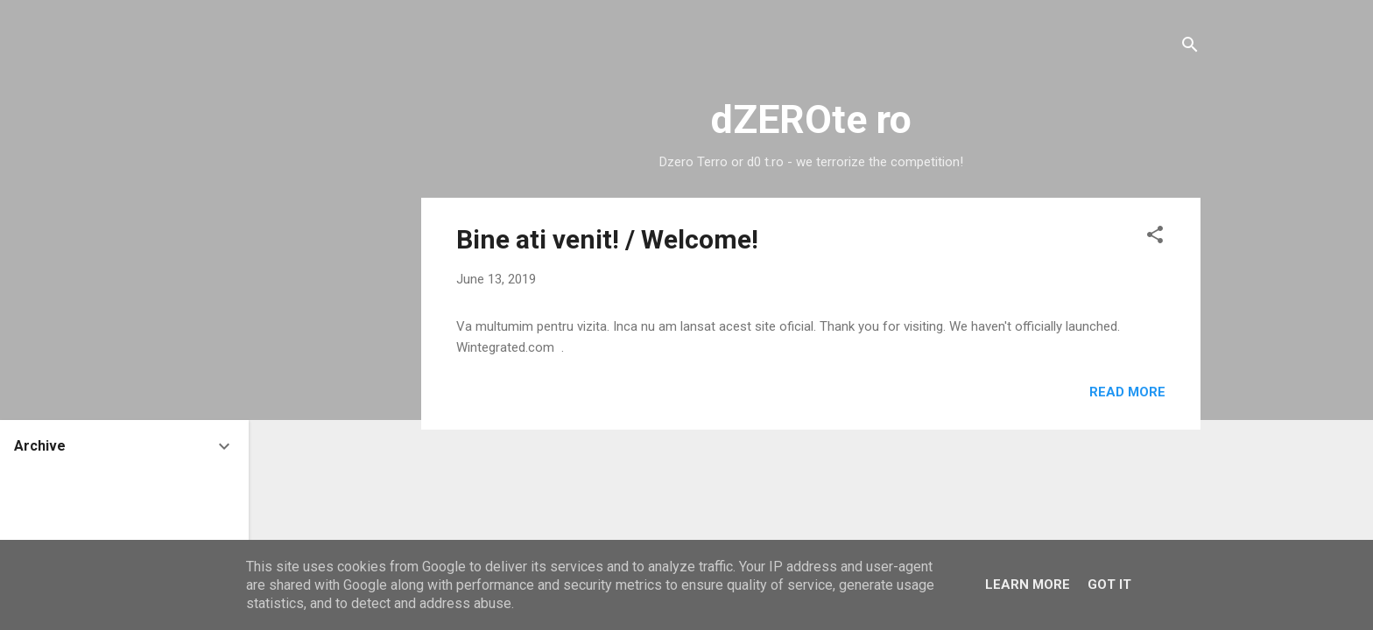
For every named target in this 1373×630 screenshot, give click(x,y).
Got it (1109, 584)
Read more (1127, 392)
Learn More (1027, 584)
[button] (1154, 237)
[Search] (1189, 47)
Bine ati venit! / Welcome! (607, 239)
